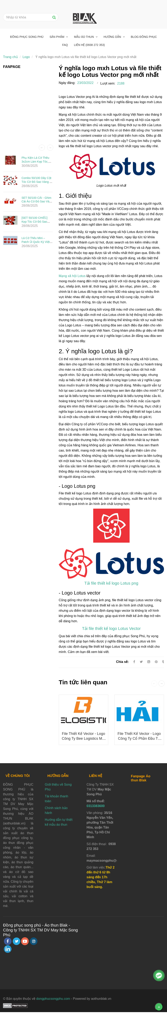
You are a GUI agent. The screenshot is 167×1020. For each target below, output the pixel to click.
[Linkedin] (148, 661)
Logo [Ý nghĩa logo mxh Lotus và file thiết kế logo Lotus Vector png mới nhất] (26, 57)
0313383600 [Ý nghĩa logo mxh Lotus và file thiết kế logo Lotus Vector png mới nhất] (96, 806)
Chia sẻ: (122, 661)
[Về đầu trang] (159, 1007)
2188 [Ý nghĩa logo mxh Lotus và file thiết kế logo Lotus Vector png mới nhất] (121, 83)
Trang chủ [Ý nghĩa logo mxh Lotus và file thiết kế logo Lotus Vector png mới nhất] (10, 57)
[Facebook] (134, 661)
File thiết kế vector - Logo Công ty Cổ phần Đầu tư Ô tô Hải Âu (139, 738)
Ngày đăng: (67, 83)
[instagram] (34, 941)
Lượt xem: (107, 83)
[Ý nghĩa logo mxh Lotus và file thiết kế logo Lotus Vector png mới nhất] (111, 583)
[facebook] (8, 941)
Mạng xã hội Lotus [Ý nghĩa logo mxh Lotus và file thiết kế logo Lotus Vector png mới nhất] (72, 276)
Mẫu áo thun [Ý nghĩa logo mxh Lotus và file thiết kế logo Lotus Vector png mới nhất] (84, 36)
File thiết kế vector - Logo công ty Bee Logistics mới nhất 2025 (83, 738)
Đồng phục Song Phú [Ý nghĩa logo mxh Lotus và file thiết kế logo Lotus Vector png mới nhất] (26, 36)
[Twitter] (141, 661)
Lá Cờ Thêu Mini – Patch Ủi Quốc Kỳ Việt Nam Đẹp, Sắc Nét (36, 241)
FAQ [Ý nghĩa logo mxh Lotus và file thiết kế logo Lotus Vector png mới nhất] (65, 45)
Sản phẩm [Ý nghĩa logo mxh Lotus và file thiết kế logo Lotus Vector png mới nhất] (57, 36)
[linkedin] (8, 949)
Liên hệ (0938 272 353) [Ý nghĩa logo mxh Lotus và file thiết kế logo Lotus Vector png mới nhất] (89, 45)
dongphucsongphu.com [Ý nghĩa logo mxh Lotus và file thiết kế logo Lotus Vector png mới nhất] (53, 998)
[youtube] (25, 941)
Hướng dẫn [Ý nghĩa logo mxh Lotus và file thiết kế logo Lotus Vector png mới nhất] (113, 36)
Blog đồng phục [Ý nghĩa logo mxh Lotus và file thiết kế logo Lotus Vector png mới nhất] (144, 36)
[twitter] (16, 941)
